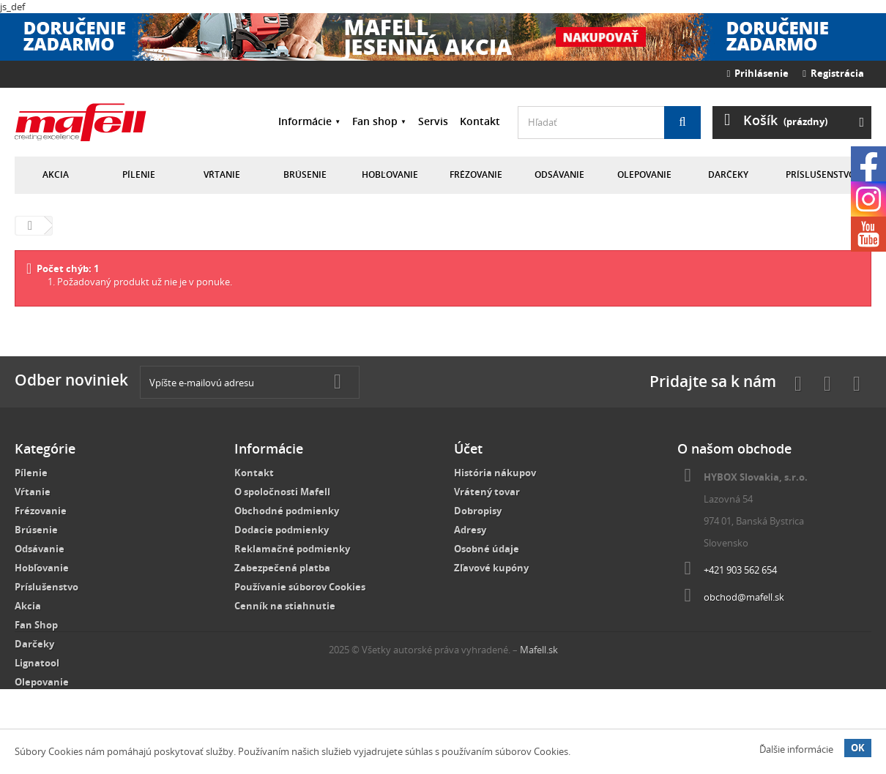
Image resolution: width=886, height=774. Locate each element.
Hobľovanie (390, 174)
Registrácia (833, 73)
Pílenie (138, 174)
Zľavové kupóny (491, 567)
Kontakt (480, 121)
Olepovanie (644, 174)
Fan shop (375, 121)
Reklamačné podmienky (292, 548)
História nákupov (495, 472)
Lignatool (37, 662)
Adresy (470, 529)
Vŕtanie (222, 174)
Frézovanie (476, 174)
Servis (433, 121)
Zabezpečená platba (282, 567)
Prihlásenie (758, 73)
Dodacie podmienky (281, 529)
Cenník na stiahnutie (284, 605)
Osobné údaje (486, 548)
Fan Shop (36, 624)
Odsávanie (559, 174)
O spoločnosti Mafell (282, 491)
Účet (468, 448)
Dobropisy (478, 510)
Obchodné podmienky (286, 510)
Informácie (305, 121)
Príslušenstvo (820, 174)
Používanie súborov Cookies (299, 586)
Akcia (55, 174)
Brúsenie (305, 174)
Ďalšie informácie (796, 749)
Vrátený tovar (487, 491)
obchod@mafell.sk (744, 597)
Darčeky (728, 174)
